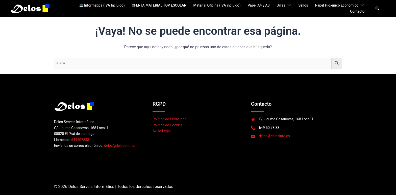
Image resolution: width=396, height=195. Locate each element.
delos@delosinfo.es (119, 146)
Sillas (281, 5)
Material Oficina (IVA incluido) (216, 5)
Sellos (303, 5)
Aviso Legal (162, 131)
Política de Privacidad (169, 119)
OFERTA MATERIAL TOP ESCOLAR (159, 5)
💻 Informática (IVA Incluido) (102, 5)
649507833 (80, 140)
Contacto (357, 11)
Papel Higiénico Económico (336, 5)
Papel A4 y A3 (258, 5)
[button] (378, 8)
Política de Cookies (168, 125)
